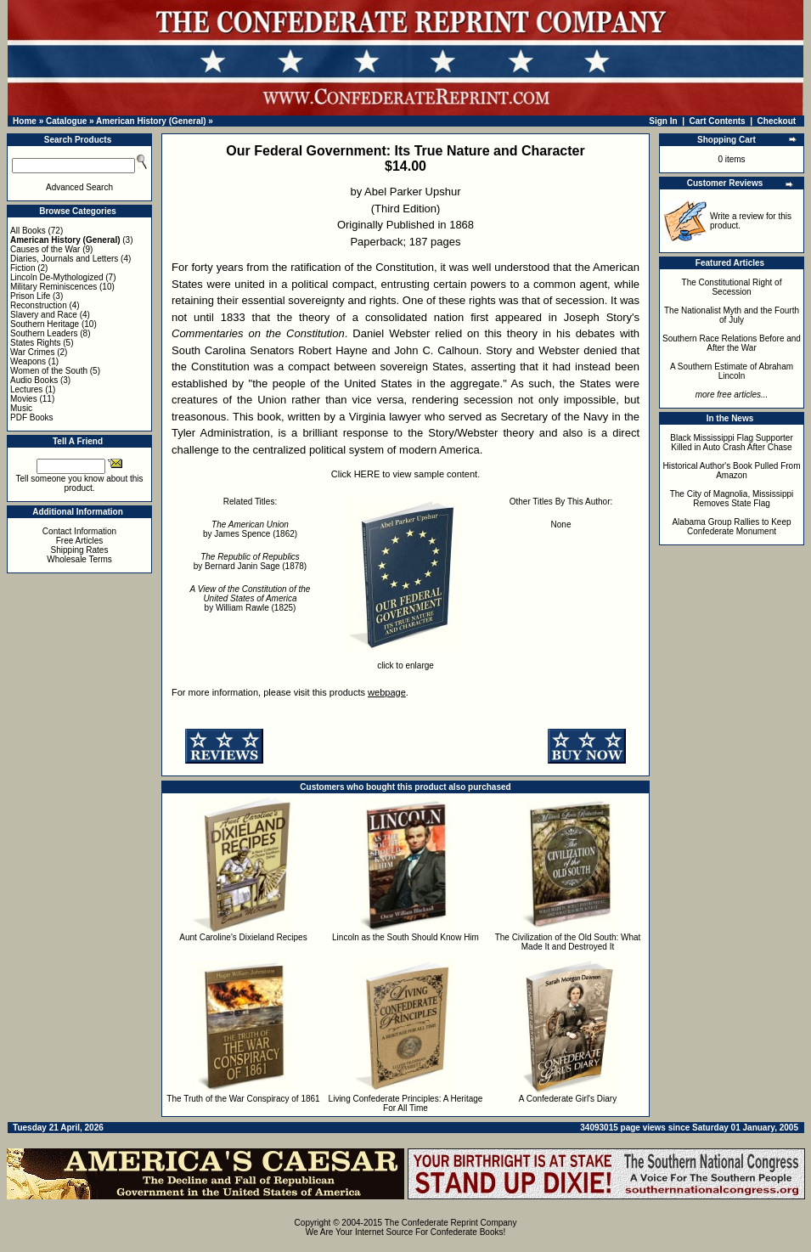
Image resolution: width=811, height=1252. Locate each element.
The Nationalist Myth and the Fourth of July (731, 315)
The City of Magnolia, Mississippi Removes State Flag (732, 498)
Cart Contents (718, 121)
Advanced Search (79, 187)
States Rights (35, 342)
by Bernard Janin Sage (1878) (250, 561)
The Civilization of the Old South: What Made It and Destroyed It (568, 942)
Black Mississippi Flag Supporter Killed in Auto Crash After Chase (731, 442)
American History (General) (151, 121)
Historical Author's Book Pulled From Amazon (732, 470)
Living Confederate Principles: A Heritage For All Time (406, 1103)
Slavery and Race (43, 314)
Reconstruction (38, 305)
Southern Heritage (44, 324)
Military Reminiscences (53, 286)
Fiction (22, 268)
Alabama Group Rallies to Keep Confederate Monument (731, 526)
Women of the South (48, 370)
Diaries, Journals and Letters (64, 258)
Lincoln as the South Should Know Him (405, 937)
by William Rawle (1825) (250, 598)
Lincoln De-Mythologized (57, 277)
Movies (23, 398)
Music (21, 408)
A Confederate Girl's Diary (568, 1098)
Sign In (663, 121)
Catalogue (66, 121)
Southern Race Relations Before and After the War (731, 343)
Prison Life (30, 296)
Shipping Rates (80, 550)
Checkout (777, 121)
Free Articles (80, 540)
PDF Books (32, 417)
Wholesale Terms (79, 559)
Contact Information (79, 531)
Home (25, 121)
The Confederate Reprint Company (451, 1222)
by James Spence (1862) (250, 529)
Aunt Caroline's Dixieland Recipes (243, 937)
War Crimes (32, 352)
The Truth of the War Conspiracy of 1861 (242, 1098)
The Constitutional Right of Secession (732, 287)
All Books (28, 230)
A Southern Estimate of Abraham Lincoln (731, 371)
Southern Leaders (44, 333)
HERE (367, 474)
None (561, 524)
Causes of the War (45, 249)
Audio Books (34, 380)
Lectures (26, 389)
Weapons (28, 361)
